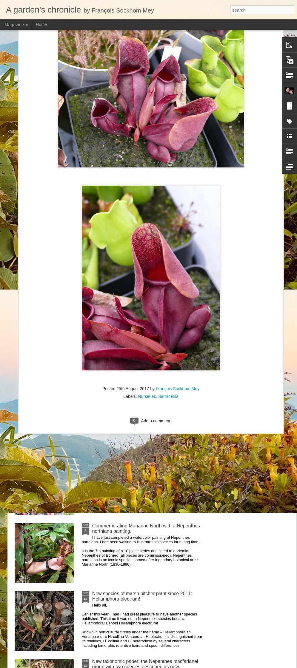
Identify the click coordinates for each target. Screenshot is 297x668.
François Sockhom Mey (177, 292)
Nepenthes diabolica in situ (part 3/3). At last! (139, 390)
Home (41, 24)
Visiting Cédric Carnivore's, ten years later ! (138, 322)
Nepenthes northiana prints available (131, 458)
